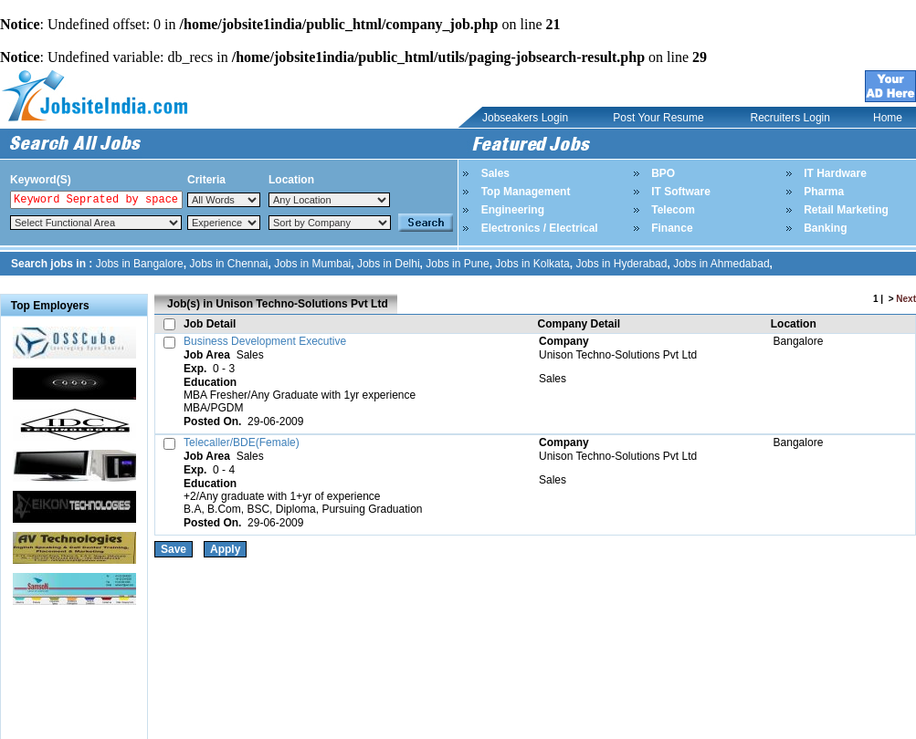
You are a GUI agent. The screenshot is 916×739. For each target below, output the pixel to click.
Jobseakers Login (525, 117)
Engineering (512, 209)
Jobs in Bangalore (140, 263)
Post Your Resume (658, 117)
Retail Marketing (846, 209)
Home (887, 117)
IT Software (681, 191)
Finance (671, 228)
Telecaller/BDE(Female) (242, 442)
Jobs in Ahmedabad (721, 263)
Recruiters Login (790, 117)
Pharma (824, 191)
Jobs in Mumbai (312, 263)
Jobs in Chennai (228, 263)
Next (906, 299)
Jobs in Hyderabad (621, 263)
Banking (825, 228)
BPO (663, 173)
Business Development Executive (265, 341)
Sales (495, 173)
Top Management (526, 191)
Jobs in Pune (457, 263)
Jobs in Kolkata (532, 263)
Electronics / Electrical (539, 228)
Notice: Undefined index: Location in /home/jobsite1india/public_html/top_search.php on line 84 (329, 200)
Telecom (673, 209)
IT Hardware (835, 173)
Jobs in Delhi (388, 263)
